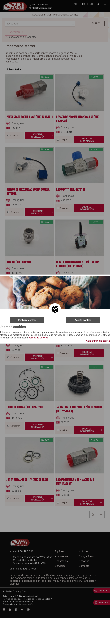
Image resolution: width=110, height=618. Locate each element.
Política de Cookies (38, 337)
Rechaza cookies (27, 320)
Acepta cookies (83, 320)
